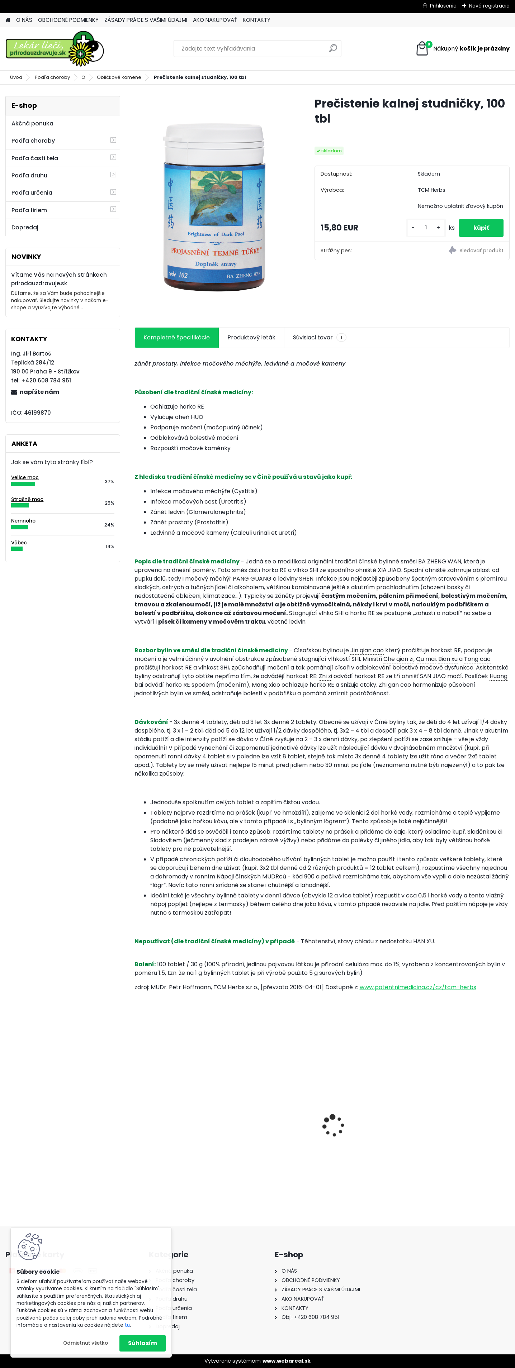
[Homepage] (7, 20)
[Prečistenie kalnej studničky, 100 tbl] (213, 203)
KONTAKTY (256, 20)
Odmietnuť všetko (85, 1343)
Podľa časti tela (34, 158)
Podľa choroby (52, 77)
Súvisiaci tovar (319, 337)
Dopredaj (24, 227)
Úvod (16, 77)
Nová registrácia (489, 5)
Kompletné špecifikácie (176, 337)
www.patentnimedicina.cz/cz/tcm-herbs (418, 987)
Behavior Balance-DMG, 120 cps (178, 1133)
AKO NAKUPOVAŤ (215, 20)
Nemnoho (23, 521)
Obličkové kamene (119, 77)
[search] (333, 51)
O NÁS (24, 20)
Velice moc (25, 477)
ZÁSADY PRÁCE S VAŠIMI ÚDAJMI (145, 20)
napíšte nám (39, 392)
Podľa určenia (31, 193)
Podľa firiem (29, 210)
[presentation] (138, 1113)
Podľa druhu (29, 175)
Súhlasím (142, 1343)
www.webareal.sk (287, 1360)
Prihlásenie (443, 5)
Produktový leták (251, 337)
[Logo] (54, 49)
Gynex (338, 1126)
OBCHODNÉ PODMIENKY (68, 20)
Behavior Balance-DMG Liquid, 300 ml (267, 1130)
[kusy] (426, 227)
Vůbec (19, 542)
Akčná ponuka (32, 123)
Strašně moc (27, 499)
